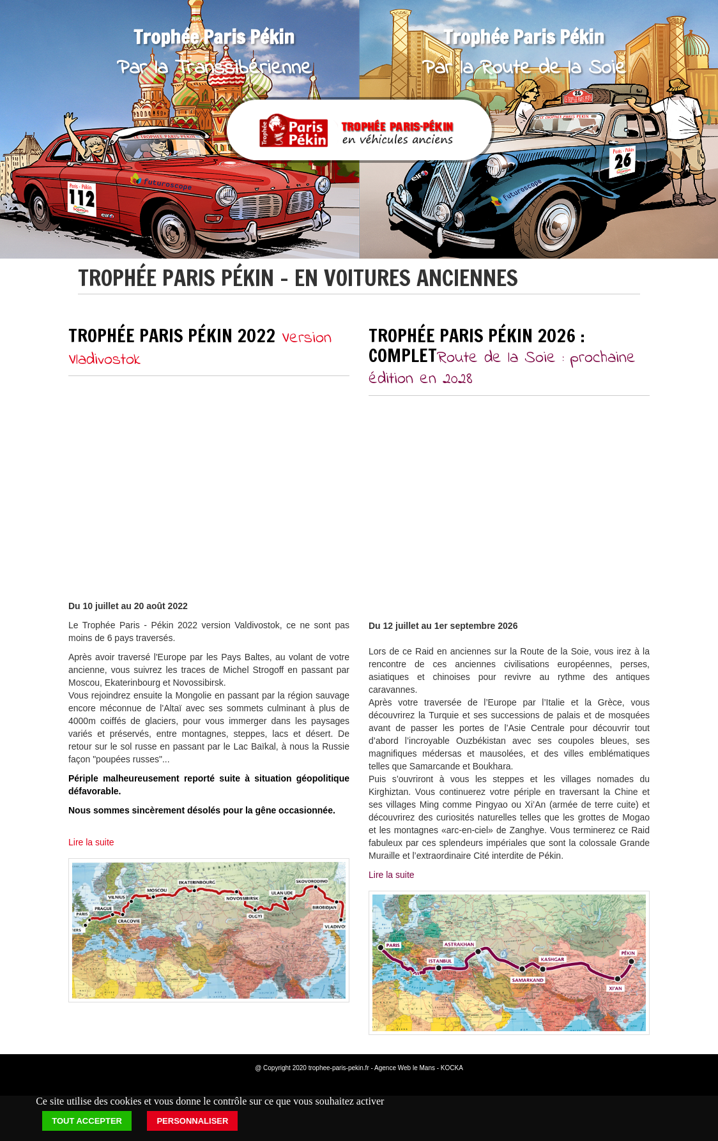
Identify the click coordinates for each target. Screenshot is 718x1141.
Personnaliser (192, 1121)
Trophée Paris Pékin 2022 (200, 346)
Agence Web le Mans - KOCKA (418, 1067)
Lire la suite (91, 842)
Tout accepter (87, 1121)
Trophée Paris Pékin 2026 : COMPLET (502, 356)
